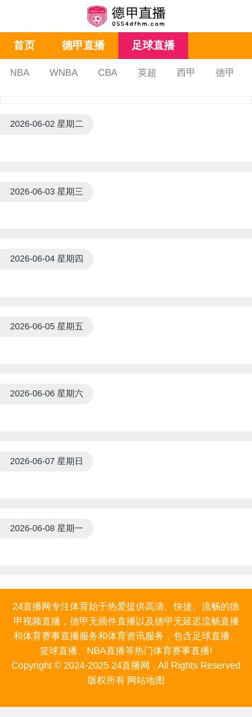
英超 (147, 72)
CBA (108, 72)
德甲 (225, 72)
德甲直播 (83, 45)
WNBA (64, 72)
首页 (24, 45)
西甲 (186, 72)
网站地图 (146, 680)
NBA (20, 72)
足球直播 (153, 45)
